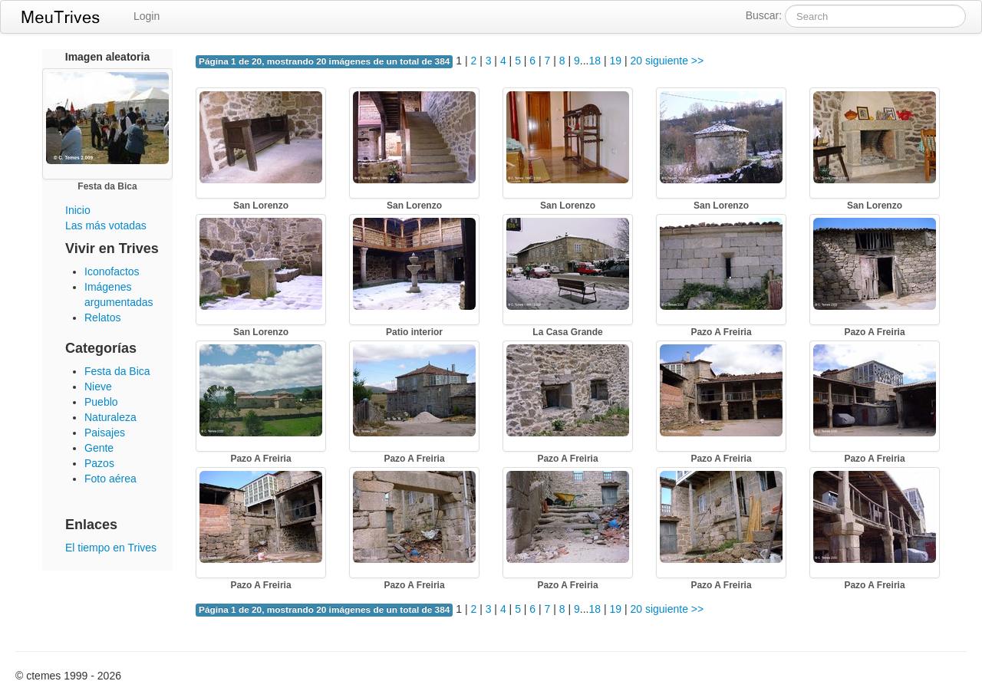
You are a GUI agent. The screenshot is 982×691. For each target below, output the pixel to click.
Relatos (102, 317)
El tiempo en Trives (111, 547)
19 (615, 60)
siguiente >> (674, 60)
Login (146, 16)
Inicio (78, 210)
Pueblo (101, 402)
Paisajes (104, 432)
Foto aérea (110, 478)
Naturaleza (110, 417)
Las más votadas (106, 225)
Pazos (99, 463)
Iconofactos (112, 271)
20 (636, 60)
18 (594, 60)
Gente (99, 448)
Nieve (98, 386)
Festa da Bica (117, 371)
